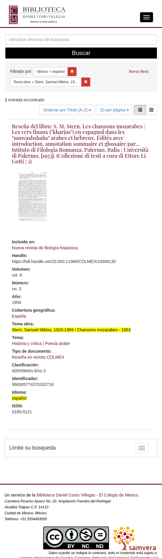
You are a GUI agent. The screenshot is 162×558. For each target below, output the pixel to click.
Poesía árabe (57, 343)
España (19, 316)
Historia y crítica (27, 343)
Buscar (81, 53)
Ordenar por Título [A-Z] (67, 110)
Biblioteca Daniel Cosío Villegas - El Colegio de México (87, 495)
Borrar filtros (139, 72)
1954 (16, 302)
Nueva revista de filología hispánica (44, 247)
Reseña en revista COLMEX (38, 357)
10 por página (114, 110)
